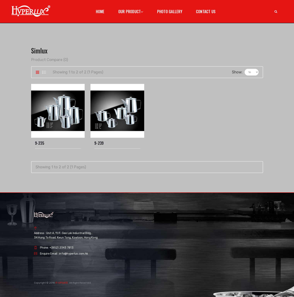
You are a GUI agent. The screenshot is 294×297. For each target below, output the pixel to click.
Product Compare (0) (49, 59)
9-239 (99, 143)
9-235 (39, 143)
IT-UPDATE (61, 282)
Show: (237, 72)
